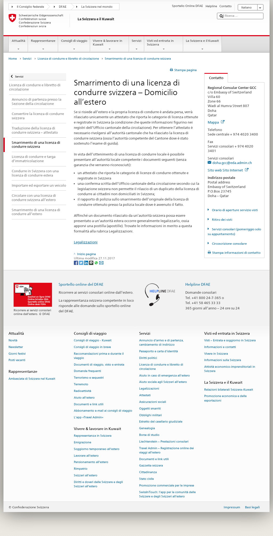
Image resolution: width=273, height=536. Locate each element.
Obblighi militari (150, 415)
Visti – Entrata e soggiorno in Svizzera (230, 340)
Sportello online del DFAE (81, 284)
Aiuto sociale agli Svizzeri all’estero (163, 382)
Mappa (216, 122)
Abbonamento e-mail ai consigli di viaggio (103, 411)
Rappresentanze (43, 45)
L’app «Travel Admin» (88, 417)
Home (13, 58)
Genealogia (147, 428)
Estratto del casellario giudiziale (160, 422)
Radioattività (82, 391)
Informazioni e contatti (220, 347)
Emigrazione (82, 442)
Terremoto (81, 384)
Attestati (145, 395)
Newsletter (16, 347)
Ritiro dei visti (221, 220)
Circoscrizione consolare (229, 244)
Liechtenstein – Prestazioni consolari (163, 441)
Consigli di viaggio (74, 45)
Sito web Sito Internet (228, 170)
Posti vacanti (17, 360)
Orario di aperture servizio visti (234, 210)
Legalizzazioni (86, 242)
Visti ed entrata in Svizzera (163, 45)
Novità (13, 340)
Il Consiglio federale (30, 7)
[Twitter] (81, 262)
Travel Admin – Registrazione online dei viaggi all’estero (166, 450)
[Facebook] (76, 262)
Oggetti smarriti (150, 408)
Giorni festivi (17, 353)
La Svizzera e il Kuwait (202, 45)
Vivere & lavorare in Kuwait (109, 45)
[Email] (101, 262)
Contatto (213, 78)
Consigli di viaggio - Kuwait (92, 340)
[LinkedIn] (86, 262)
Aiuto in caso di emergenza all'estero (164, 375)
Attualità (18, 45)
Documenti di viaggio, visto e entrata (99, 364)
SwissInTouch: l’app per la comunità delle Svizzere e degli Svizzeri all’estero (167, 494)
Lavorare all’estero (86, 455)
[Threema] (91, 262)
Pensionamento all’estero (91, 462)
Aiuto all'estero (84, 397)
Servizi (136, 45)
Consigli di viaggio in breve (92, 347)
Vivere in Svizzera (216, 353)
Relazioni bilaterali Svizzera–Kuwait (228, 389)
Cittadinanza (148, 472)
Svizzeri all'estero (85, 475)
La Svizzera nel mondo (97, 7)
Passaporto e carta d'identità (158, 351)
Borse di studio (149, 435)
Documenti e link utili (88, 404)
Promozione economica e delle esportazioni (225, 398)
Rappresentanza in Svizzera (92, 436)
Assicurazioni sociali (152, 402)
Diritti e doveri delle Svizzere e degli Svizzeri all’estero (98, 484)
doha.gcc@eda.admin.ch (232, 163)
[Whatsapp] (96, 262)
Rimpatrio (80, 469)
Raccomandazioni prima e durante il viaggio (99, 356)
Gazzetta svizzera (151, 466)
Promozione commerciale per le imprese (166, 485)
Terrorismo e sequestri (89, 378)
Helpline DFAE (197, 284)
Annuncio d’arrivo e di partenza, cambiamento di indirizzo (161, 342)
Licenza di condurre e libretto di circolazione (68, 58)
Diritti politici (148, 358)
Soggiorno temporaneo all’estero (96, 449)
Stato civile (146, 479)
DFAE (62, 7)
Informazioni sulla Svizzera (222, 360)
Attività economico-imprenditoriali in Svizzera (229, 369)
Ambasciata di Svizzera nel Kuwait (32, 378)
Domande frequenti (87, 371)
